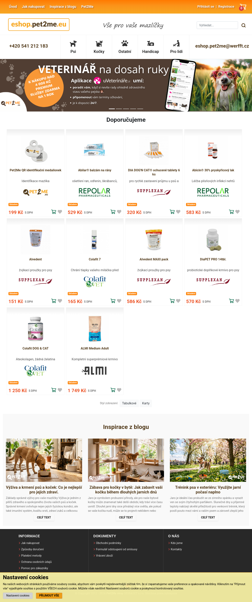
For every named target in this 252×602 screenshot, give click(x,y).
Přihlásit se (205, 6)
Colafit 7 (95, 259)
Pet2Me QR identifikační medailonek (35, 170)
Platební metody (31, 555)
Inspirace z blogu (63, 7)
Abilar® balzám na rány (94, 170)
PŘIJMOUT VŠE (49, 595)
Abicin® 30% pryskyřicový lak (213, 170)
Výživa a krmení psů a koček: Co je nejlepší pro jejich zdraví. (44, 489)
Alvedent (35, 259)
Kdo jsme (177, 543)
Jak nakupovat (33, 7)
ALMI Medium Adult (95, 348)
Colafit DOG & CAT (35, 348)
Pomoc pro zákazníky (34, 568)
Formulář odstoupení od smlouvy (116, 549)
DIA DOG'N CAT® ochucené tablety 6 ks (154, 172)
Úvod (13, 7)
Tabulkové (129, 403)
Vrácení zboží (104, 555)
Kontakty (176, 549)
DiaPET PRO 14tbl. (213, 259)
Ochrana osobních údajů (36, 562)
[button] (19, 85)
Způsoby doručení (32, 549)
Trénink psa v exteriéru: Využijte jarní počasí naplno (208, 489)
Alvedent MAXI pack (154, 259)
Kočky (99, 47)
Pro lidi (176, 47)
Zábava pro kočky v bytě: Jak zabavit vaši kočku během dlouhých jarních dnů (125, 489)
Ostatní (125, 47)
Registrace (226, 6)
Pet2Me (87, 7)
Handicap (150, 47)
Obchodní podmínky (108, 543)
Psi (73, 47)
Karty (145, 403)
